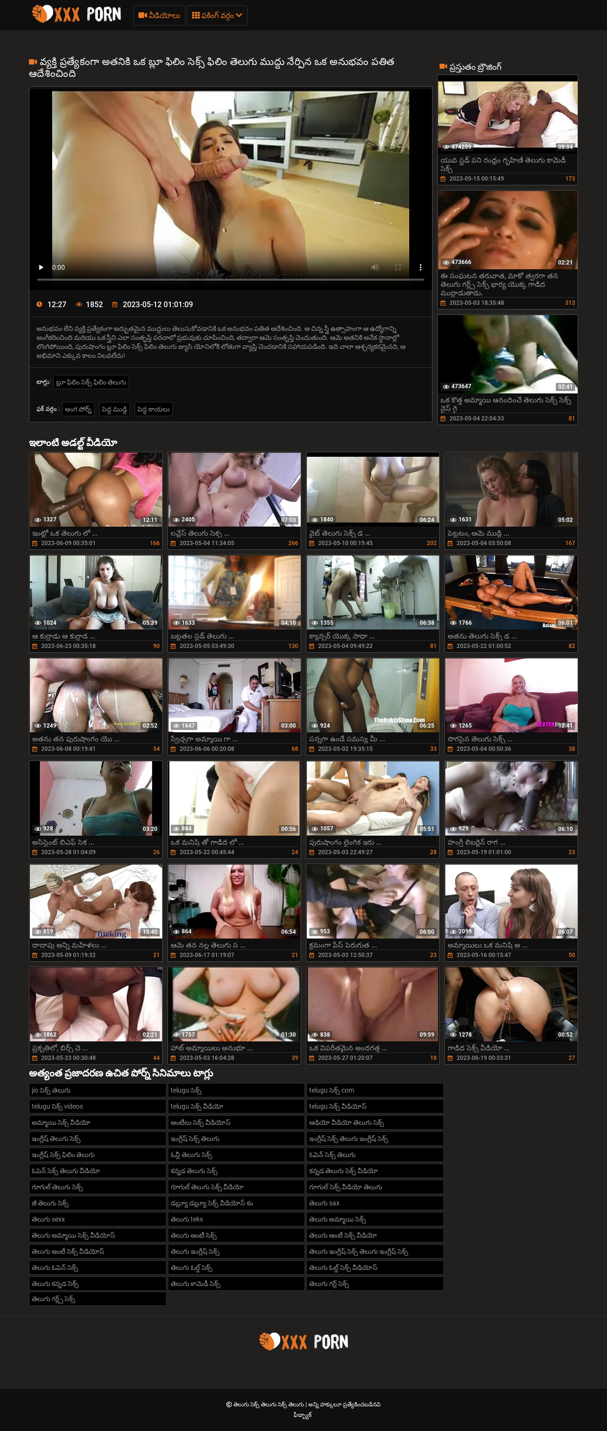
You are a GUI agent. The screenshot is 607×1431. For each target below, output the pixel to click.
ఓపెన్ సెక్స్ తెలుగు (332, 1154)
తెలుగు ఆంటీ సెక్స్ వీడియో (343, 1235)
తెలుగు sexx (48, 1219)
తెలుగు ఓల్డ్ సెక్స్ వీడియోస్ (343, 1267)
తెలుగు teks (187, 1219)
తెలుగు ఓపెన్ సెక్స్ (55, 1267)
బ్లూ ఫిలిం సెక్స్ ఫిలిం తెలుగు (91, 382)
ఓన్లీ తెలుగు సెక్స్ (191, 1154)
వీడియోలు (159, 15)
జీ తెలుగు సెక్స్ (50, 1203)
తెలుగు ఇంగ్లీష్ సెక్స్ (195, 1251)
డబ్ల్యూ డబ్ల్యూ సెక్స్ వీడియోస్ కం (212, 1203)
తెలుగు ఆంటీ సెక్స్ (194, 1235)
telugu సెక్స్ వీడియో (197, 1106)
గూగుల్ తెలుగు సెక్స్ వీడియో (207, 1187)
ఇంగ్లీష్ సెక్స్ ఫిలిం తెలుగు (63, 1154)
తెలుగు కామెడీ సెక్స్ (196, 1283)
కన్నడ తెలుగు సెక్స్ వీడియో (343, 1171)
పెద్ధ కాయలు (154, 409)
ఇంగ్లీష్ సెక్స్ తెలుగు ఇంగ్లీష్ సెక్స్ (348, 1138)
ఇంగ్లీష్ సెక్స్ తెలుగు (195, 1138)
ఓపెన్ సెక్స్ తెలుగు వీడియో (66, 1171)
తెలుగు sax (324, 1203)
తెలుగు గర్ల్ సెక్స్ (329, 1283)
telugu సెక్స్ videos (57, 1106)
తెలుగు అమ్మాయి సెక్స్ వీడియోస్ (73, 1235)
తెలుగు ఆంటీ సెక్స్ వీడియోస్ (68, 1251)
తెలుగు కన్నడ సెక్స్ (55, 1283)
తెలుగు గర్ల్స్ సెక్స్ (53, 1299)
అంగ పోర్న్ (78, 409)
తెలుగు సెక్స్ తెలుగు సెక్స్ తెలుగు (269, 1404)
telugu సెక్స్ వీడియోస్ (338, 1106)
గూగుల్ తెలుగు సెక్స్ (57, 1187)
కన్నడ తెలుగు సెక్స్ (194, 1171)
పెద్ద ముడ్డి (114, 409)
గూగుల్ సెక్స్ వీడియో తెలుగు (345, 1187)
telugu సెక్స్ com (331, 1090)
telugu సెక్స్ (186, 1090)
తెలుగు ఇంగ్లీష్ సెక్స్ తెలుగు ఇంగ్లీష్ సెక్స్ (358, 1251)
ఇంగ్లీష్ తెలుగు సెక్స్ (56, 1138)
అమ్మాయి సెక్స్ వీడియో (61, 1122)
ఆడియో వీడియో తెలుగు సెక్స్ (346, 1122)
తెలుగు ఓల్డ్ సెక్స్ (191, 1267)
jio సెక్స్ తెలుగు (51, 1090)
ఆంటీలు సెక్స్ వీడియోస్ (200, 1122)
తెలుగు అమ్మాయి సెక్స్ (337, 1219)
